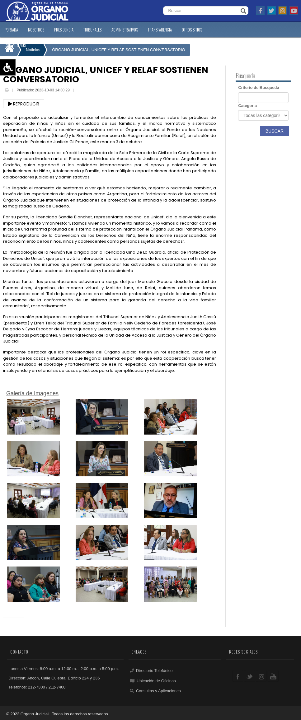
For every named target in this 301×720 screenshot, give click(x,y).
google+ (261, 676)
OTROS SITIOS (192, 30)
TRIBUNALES (92, 30)
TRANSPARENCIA (160, 30)
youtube (273, 676)
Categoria (247, 105)
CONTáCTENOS (15, 45)
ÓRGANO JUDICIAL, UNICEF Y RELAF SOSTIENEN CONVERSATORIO (118, 49)
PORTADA (11, 30)
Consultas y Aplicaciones (155, 690)
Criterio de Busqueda (258, 87)
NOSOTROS (36, 30)
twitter (249, 676)
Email (80, 90)
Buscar (275, 131)
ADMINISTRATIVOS (124, 30)
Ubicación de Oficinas (153, 681)
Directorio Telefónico (151, 670)
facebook (238, 676)
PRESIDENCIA (63, 30)
